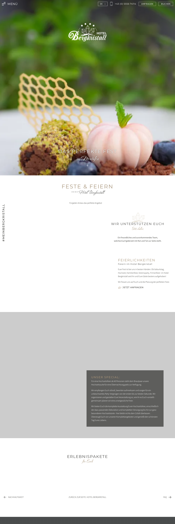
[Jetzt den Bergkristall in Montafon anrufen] (122, 4)
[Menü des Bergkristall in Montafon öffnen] (10, 4)
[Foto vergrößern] (59, 259)
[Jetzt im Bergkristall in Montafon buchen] (165, 4)
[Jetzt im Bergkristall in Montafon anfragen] (147, 4)
